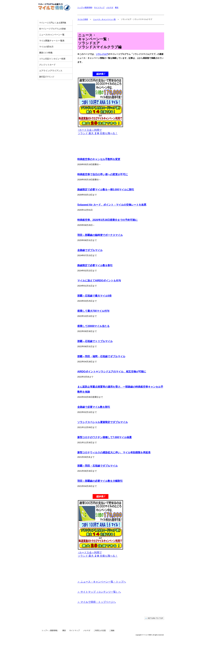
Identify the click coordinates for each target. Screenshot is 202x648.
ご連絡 (111, 630)
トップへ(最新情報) (84, 7)
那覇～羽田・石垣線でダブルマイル (97, 465)
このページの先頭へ (154, 618)
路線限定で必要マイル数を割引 (95, 265)
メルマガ (109, 7)
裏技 (116, 7)
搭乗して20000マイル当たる (93, 326)
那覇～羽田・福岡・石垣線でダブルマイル (101, 356)
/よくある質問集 (52, 23)
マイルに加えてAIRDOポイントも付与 (99, 280)
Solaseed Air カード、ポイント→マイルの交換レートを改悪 (111, 204)
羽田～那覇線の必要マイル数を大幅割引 (100, 481)
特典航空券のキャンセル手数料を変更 (98, 159)
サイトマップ (99, 7)
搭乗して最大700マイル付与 (93, 311)
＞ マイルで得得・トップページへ (96, 602)
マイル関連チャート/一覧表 (51, 41)
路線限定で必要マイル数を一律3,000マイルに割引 (105, 189)
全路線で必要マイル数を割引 (93, 407)
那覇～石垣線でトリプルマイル (95, 341)
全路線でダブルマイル (90, 250)
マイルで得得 (82, 19)
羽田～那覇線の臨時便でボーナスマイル (100, 235)
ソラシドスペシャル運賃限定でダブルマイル (102, 422)
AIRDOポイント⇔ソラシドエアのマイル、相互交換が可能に (111, 371)
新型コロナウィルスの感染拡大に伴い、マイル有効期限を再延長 (114, 452)
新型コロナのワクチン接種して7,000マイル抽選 (104, 437)
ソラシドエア (102, 54)
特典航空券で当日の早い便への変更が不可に (102, 174)
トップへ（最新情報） (50, 630)
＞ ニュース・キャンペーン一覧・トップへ (101, 581)
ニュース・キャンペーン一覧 (104, 19)
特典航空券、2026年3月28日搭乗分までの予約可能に (107, 220)
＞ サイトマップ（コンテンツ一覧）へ (99, 591)
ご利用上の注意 (100, 630)
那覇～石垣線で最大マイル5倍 (94, 295)
